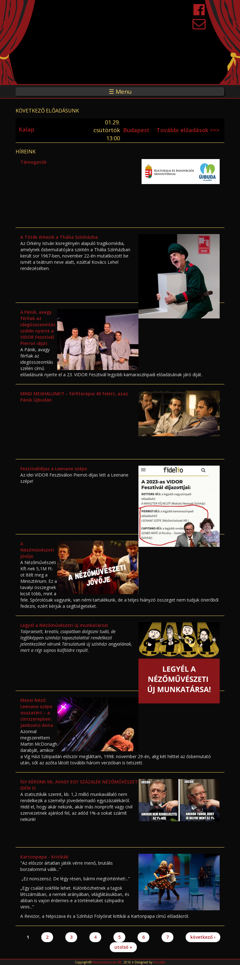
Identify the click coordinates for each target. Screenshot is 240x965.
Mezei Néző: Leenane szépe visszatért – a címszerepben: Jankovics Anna (36, 712)
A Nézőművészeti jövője (37, 550)
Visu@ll (159, 962)
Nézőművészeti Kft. (107, 962)
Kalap (26, 129)
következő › (203, 937)
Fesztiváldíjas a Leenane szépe (53, 469)
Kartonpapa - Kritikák (44, 857)
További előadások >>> (188, 130)
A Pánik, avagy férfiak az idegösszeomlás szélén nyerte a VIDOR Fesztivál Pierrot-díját (37, 327)
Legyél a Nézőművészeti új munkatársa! (64, 625)
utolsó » (123, 947)
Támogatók (33, 162)
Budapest (136, 130)
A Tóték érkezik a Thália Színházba (59, 237)
